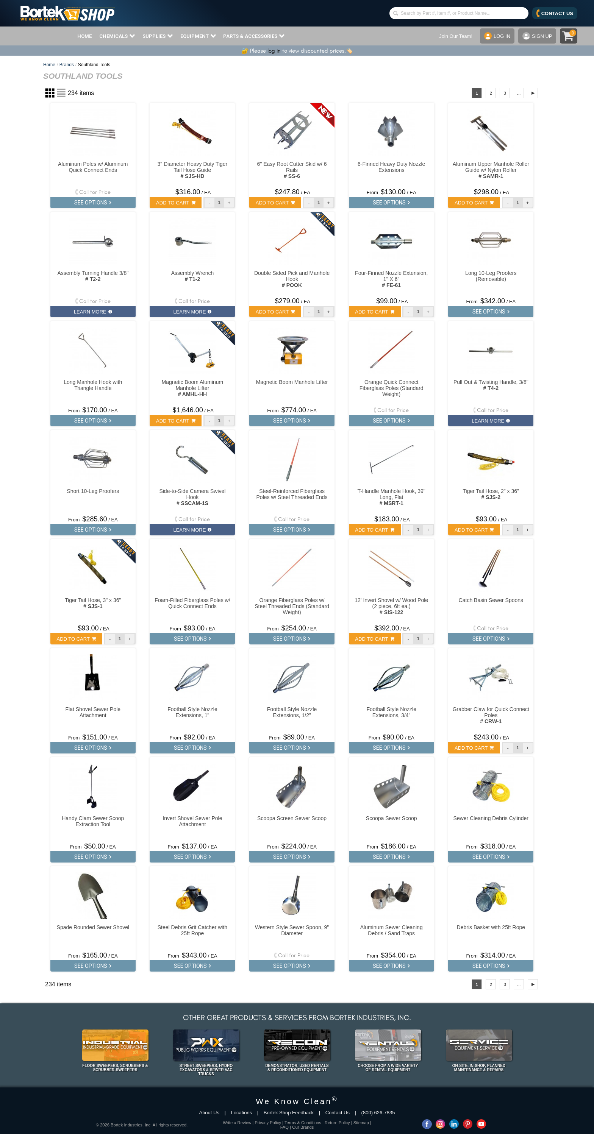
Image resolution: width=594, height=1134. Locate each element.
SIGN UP (537, 36)
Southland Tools (94, 64)
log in (274, 50)
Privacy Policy (268, 1122)
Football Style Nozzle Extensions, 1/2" (292, 712)
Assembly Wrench (192, 276)
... (519, 93)
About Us (209, 1112)
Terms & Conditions (302, 1122)
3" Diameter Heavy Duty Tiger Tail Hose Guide (193, 170)
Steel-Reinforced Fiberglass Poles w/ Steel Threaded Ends (292, 494)
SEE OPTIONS (92, 203)
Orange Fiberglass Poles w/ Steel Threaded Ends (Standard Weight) (292, 606)
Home (49, 64)
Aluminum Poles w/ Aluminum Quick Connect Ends (93, 167)
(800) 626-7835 (378, 1112)
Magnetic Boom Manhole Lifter (292, 382)
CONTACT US (554, 13)
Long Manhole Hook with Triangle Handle (93, 385)
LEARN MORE (93, 312)
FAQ (284, 1127)
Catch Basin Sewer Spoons (491, 600)
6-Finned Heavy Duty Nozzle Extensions (391, 167)
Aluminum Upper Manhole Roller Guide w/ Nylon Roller (491, 170)
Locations (241, 1112)
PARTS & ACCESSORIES (253, 36)
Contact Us (337, 1112)
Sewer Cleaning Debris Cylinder (490, 818)
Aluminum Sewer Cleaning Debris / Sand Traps (391, 930)
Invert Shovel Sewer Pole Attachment (192, 821)
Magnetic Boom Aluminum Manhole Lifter (193, 388)
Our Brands (303, 1127)
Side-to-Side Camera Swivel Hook (192, 497)
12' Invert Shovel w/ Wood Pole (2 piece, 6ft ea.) (391, 606)
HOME (84, 36)
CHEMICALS (117, 36)
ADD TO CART (175, 203)
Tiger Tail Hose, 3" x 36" (93, 603)
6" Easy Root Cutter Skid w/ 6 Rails (292, 170)
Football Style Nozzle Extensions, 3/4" (391, 712)
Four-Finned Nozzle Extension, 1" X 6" (391, 279)
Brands (66, 64)
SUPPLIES (157, 36)
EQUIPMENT (198, 36)
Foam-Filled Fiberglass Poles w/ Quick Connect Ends (192, 603)
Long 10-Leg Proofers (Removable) (490, 276)
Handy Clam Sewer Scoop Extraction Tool (93, 821)
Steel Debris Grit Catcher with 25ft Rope (192, 930)
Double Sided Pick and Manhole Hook (292, 279)
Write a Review (237, 1122)
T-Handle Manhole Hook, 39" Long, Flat (391, 497)
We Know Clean (297, 1101)
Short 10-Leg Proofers (93, 491)
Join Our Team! (455, 36)
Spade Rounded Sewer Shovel (93, 927)
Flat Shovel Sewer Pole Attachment (93, 712)
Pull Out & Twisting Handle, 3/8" (490, 385)
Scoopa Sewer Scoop (391, 818)
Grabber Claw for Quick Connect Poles (491, 715)
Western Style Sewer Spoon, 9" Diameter (292, 930)
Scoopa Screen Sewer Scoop (292, 818)
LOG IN (497, 36)
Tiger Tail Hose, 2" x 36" (491, 494)
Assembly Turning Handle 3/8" (92, 276)
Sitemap (361, 1122)
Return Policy (337, 1122)
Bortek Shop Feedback (289, 1112)
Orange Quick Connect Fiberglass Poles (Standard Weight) (392, 388)
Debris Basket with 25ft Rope (491, 927)
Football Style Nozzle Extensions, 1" (192, 712)
